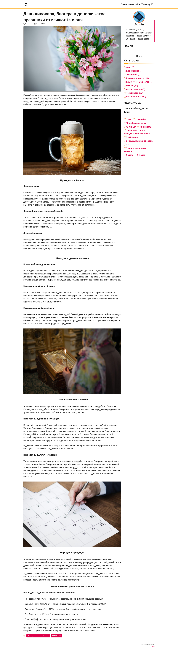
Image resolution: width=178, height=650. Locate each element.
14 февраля (146, 126)
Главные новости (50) (137, 78)
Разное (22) (132, 85)
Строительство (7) (135, 89)
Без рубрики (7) (134, 70)
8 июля (129, 155)
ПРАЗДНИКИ (56, 636)
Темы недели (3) (134, 93)
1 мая (128, 119)
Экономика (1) (133, 74)
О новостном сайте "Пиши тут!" (137, 4)
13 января (131, 126)
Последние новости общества (38, 636)
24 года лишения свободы (139, 141)
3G (127, 144)
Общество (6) (146, 82)
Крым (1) (130, 82)
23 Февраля (132, 137)
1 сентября (140, 119)
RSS (153, 647)
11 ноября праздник (136, 123)
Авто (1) (130, 67)
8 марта (141, 155)
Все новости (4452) (136, 96)
